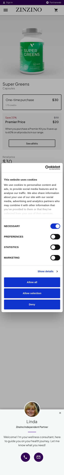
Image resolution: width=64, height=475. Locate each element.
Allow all (32, 282)
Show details (46, 271)
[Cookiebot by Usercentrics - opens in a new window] (45, 167)
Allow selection (32, 293)
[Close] (60, 412)
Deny (32, 304)
